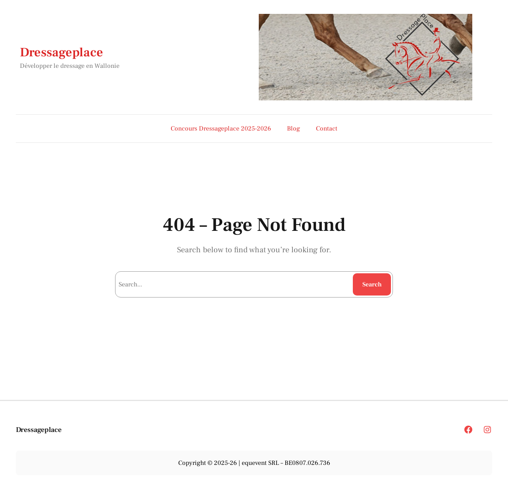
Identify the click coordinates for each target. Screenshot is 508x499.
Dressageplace (61, 52)
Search (372, 284)
